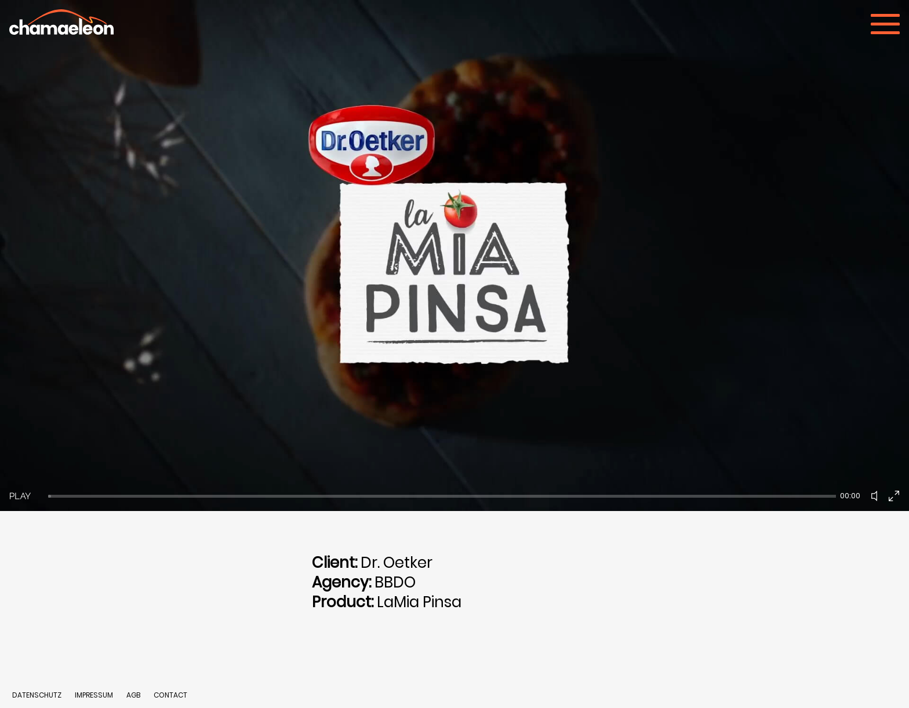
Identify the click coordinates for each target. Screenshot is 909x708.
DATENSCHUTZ (36, 695)
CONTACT (170, 695)
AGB (133, 695)
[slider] (442, 496)
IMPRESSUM (95, 695)
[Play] (20, 496)
